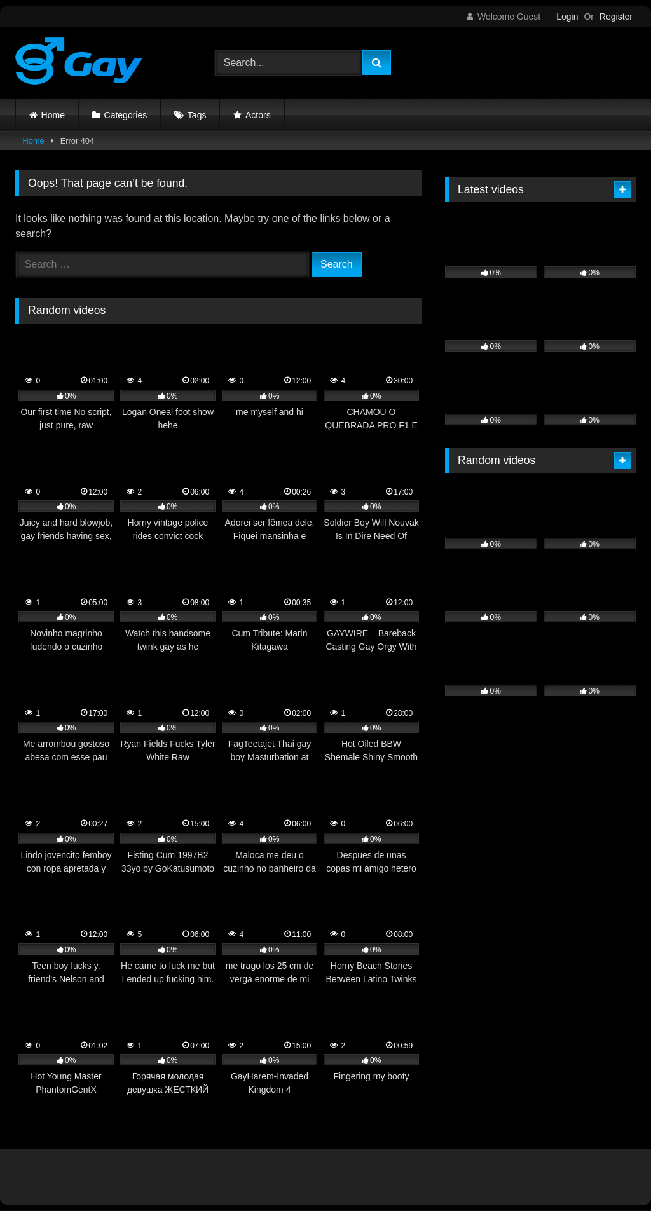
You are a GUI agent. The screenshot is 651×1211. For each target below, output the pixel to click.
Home (53, 115)
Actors (258, 115)
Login (567, 16)
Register (616, 16)
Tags (197, 115)
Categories (125, 115)
